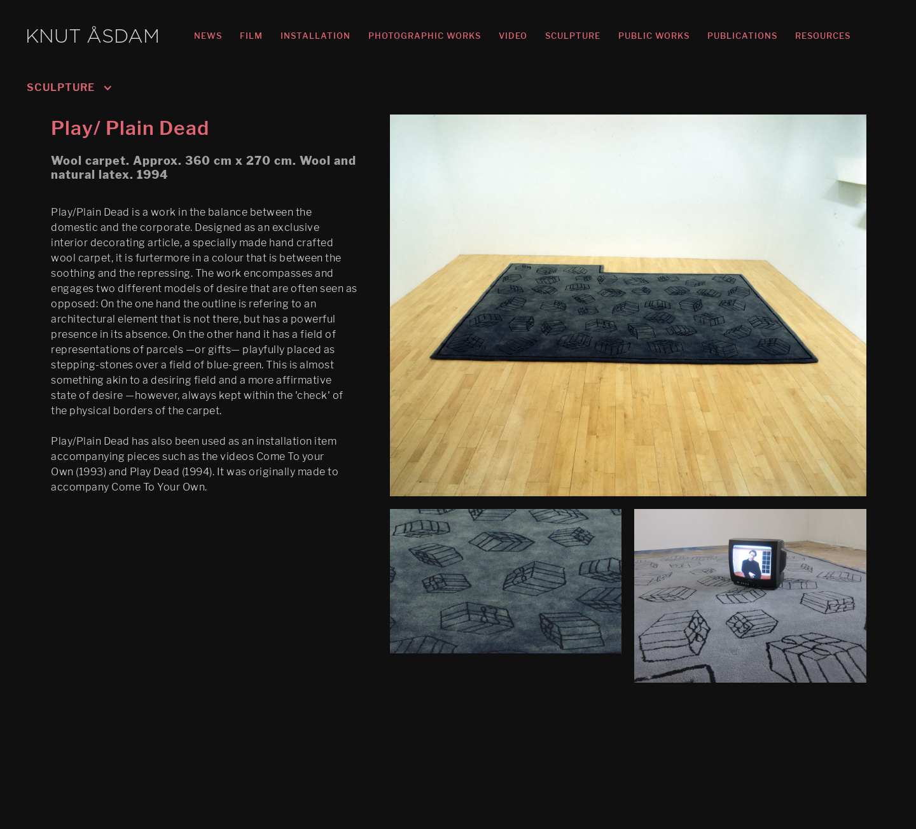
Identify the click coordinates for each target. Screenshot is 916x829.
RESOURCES (822, 36)
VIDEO (513, 36)
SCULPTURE (572, 36)
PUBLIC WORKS (654, 36)
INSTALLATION (315, 36)
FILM (251, 36)
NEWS (208, 36)
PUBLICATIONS (742, 36)
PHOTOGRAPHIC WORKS (424, 36)
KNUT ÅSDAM (92, 37)
